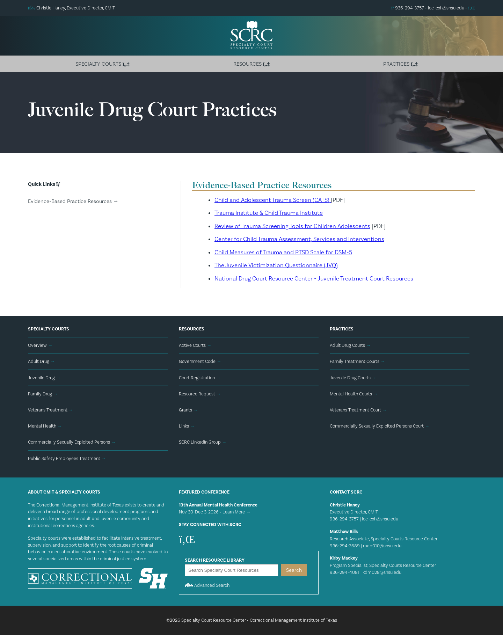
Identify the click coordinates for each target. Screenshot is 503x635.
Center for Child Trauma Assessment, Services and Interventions (299, 238)
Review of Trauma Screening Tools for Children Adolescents (292, 225)
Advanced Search (207, 585)
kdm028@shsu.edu (382, 572)
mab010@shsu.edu (382, 545)
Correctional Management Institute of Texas (293, 620)
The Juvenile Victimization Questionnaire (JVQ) (276, 265)
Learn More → (236, 511)
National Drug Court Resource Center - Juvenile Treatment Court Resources (313, 278)
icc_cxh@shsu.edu (446, 7)
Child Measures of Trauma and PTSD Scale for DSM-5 (283, 252)
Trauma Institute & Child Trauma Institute (268, 212)
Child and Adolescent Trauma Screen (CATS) (272, 199)
